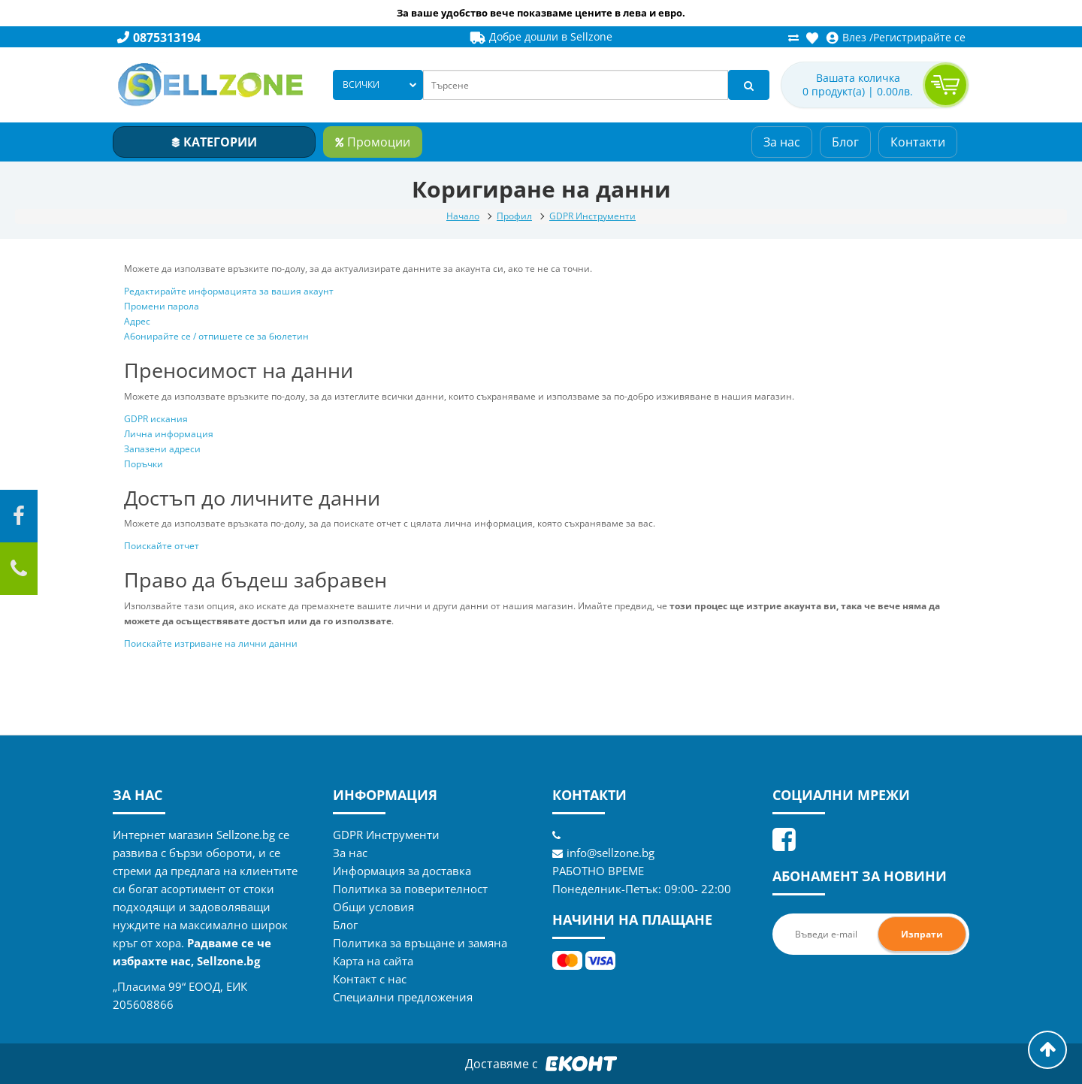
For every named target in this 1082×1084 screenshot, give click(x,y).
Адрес (137, 321)
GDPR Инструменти (592, 216)
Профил (514, 216)
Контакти (917, 142)
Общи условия (373, 906)
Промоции (372, 142)
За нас (781, 142)
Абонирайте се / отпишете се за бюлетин (216, 336)
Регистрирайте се (919, 37)
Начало (462, 216)
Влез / (849, 37)
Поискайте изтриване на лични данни (211, 643)
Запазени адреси (162, 448)
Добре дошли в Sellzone (541, 36)
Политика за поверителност (410, 888)
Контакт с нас (370, 978)
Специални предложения (403, 996)
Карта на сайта (373, 960)
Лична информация (168, 433)
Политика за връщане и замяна (420, 942)
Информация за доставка (402, 870)
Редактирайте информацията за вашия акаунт (229, 291)
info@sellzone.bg (603, 852)
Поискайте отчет (161, 545)
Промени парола (161, 306)
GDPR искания (156, 418)
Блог (845, 142)
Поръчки (143, 463)
